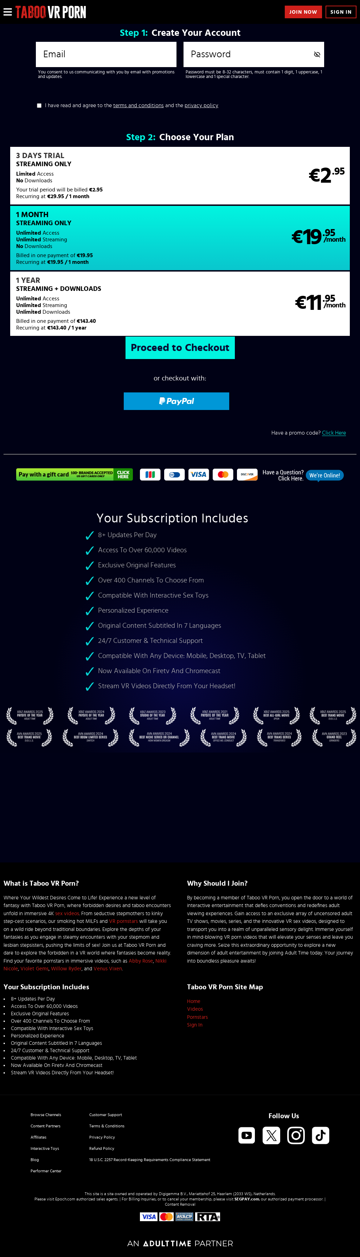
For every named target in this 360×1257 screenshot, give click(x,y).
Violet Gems (34, 968)
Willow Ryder (66, 968)
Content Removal (180, 1204)
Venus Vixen (108, 968)
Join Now (303, 12)
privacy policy (201, 105)
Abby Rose (141, 961)
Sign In (341, 12)
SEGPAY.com (246, 1199)
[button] (91, 180)
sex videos (67, 913)
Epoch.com (65, 1199)
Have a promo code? (308, 378)
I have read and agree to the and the (131, 105)
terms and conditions (138, 105)
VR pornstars (123, 921)
